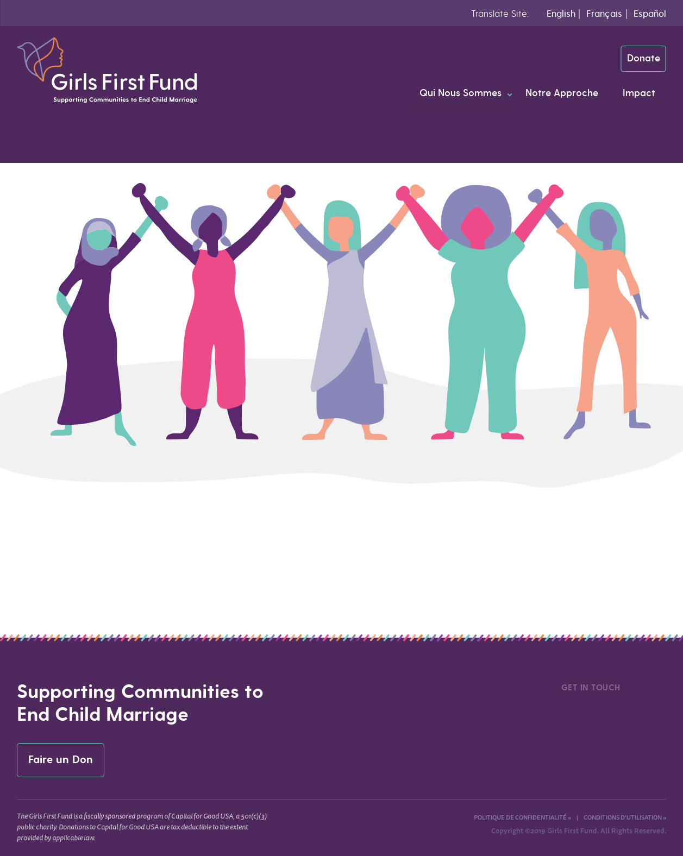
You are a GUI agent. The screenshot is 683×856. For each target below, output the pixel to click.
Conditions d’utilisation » (625, 817)
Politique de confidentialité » (522, 817)
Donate (643, 58)
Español (650, 14)
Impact (639, 93)
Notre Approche (561, 93)
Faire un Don (60, 760)
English (561, 14)
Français (604, 14)
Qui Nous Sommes (460, 93)
